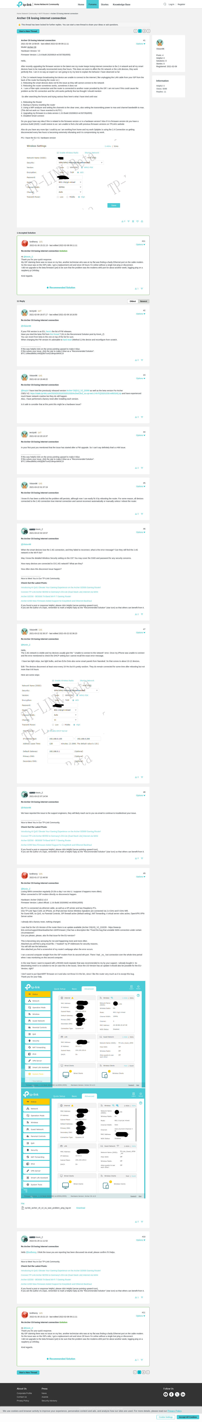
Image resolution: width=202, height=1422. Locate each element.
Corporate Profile (24, 1393)
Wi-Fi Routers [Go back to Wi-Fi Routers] (44, 14)
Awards (45, 1397)
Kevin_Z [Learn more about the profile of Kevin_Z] (39, 529)
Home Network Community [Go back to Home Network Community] (27, 14)
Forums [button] (93, 4)
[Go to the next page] (148, 31)
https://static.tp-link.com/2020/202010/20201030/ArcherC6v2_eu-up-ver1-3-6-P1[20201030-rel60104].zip (75, 393)
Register (181, 4)
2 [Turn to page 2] (144, 31)
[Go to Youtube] (165, 1394)
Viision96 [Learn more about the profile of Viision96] (33, 375)
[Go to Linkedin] (183, 1394)
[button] (81, 4)
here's (48, 331)
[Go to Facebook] (171, 1394)
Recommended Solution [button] (61, 287)
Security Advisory (49, 1400)
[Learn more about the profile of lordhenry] (25, 243)
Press (44, 1388)
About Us (22, 1388)
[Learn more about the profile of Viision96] (25, 377)
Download (80, 1208)
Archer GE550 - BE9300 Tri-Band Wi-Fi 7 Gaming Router (46, 596)
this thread (54, 334)
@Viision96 (26, 326)
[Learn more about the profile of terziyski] (25, 313)
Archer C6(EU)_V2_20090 (77, 390)
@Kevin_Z (28, 257)
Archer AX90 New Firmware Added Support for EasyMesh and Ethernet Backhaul (56, 601)
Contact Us (22, 1397)
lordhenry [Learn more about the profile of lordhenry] (34, 242)
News (44, 1393)
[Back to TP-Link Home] (24, 4)
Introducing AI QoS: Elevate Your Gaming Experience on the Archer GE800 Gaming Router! (61, 587)
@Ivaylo (24, 390)
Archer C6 (31, 47)
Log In (171, 4)
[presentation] (24, 243)
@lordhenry (31, 1252)
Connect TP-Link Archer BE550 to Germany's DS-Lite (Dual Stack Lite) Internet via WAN (59, 592)
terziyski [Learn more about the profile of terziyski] (33, 311)
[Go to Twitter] (177, 1394)
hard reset (67, 340)
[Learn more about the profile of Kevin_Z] (25, 531)
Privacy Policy (23, 1400)
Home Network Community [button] (46, 4)
